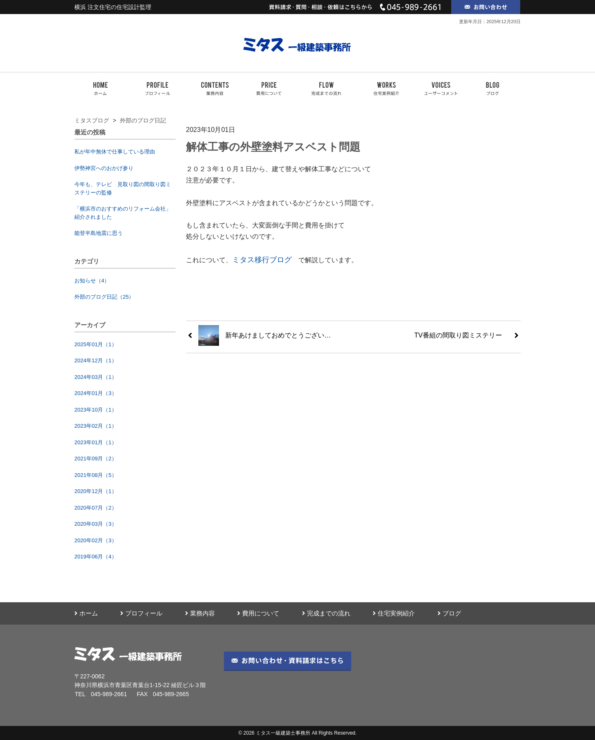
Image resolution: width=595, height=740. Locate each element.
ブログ (449, 613)
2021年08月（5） (95, 475)
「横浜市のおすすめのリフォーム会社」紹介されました (122, 213)
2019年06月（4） (95, 556)
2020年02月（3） (95, 540)
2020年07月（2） (95, 508)
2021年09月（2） (95, 458)
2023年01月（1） (95, 442)
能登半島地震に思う (98, 233)
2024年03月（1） (95, 377)
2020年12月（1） (95, 491)
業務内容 (200, 613)
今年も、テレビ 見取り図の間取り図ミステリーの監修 (122, 188)
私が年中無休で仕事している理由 (114, 151)
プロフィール (141, 613)
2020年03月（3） (95, 524)
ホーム (86, 613)
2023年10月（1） (95, 410)
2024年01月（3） (95, 393)
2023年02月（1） (95, 426)
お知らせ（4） (91, 281)
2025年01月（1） (95, 344)
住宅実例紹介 (394, 613)
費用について (258, 613)
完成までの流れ (326, 613)
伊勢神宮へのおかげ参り (103, 168)
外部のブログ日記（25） (104, 297)
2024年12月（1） (95, 360)
